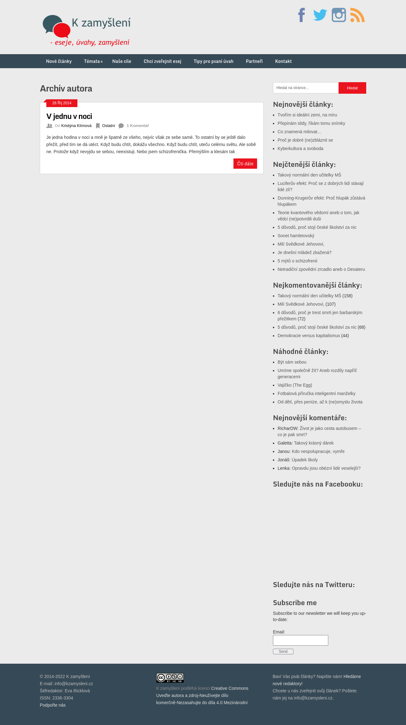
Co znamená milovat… (300, 131)
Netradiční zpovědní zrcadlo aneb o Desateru (321, 269)
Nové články (59, 61)
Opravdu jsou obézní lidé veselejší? (326, 468)
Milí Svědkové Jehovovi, (301, 244)
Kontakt (283, 61)
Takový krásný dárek (314, 442)
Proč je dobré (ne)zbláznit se (305, 140)
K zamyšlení (168, 688)
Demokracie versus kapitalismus (309, 335)
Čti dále (245, 163)
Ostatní (108, 125)
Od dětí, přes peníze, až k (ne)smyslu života (320, 401)
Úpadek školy (305, 459)
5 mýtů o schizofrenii (297, 260)
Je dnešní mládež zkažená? (305, 252)
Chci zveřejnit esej (162, 61)
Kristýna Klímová (76, 125)
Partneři (254, 61)
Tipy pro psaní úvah (213, 61)
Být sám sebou (292, 362)
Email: (279, 631)
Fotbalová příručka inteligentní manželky (317, 393)
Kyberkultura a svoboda (300, 148)
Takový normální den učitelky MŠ (309, 174)
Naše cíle (121, 61)
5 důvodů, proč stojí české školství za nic (317, 227)
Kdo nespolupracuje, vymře (318, 451)
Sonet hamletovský (296, 235)
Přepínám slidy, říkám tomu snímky (311, 123)
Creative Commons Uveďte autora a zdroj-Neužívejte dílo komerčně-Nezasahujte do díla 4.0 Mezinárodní (202, 695)
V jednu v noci (69, 116)
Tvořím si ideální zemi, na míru (307, 114)
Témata (94, 61)
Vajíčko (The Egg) (295, 385)
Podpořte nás (53, 705)
